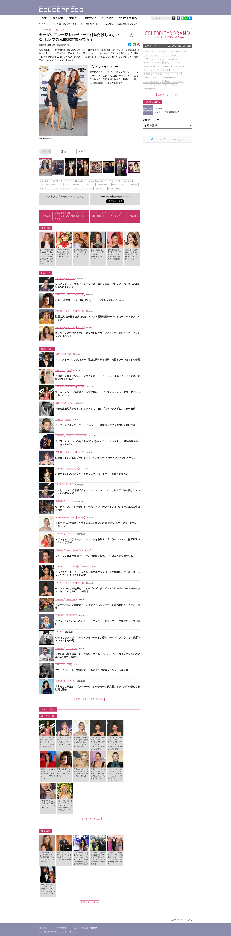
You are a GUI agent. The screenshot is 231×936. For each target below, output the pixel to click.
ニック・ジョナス (150, 81)
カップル (167, 63)
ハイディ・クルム (170, 85)
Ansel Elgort (100, 188)
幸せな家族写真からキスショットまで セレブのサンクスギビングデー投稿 (95, 408)
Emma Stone (94, 181)
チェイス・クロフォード (82, 188)
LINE (186, 18)
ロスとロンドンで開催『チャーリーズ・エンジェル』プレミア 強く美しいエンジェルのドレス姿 (97, 285)
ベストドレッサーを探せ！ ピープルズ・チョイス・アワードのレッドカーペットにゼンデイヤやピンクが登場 (97, 590)
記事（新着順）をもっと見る (89, 699)
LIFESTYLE (90, 18)
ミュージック (81, 436)
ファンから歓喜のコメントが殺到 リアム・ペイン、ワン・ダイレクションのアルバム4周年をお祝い (97, 655)
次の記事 (133, 216)
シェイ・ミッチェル (151, 85)
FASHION (58, 18)
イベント (71, 294)
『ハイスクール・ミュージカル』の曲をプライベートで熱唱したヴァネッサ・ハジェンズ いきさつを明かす (97, 573)
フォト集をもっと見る (89, 819)
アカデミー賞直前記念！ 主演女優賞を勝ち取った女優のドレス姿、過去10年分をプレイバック (131, 255)
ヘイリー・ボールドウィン (154, 59)
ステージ (70, 436)
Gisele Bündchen (169, 77)
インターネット (72, 468)
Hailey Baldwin (174, 59)
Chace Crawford (114, 188)
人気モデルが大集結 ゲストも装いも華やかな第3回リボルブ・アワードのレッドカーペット (97, 524)
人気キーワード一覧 (167, 95)
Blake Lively (81, 181)
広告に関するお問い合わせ (85, 928)
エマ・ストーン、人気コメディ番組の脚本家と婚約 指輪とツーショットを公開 (97, 359)
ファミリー (65, 30)
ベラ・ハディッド (173, 74)
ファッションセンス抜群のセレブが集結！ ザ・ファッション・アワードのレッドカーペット (97, 394)
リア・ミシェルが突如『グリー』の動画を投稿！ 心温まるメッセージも (94, 556)
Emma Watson (103, 185)
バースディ (163, 52)
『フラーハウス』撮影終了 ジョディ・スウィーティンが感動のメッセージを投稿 (97, 606)
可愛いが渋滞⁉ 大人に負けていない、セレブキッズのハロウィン (90, 300)
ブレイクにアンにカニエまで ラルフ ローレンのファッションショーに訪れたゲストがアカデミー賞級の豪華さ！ (46, 256)
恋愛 (69, 354)
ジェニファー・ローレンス (50, 185)
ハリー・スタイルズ (110, 181)
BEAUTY (73, 18)
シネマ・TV (71, 534)
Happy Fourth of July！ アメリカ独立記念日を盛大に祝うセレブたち (63, 253)
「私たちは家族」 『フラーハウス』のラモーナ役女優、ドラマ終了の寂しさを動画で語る (97, 688)
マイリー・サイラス (151, 66)
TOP (44, 18)
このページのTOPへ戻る (181, 920)
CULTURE (107, 18)
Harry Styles (126, 181)
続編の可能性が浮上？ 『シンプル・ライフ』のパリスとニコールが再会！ (70, 216)
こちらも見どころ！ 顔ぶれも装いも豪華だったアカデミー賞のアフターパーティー (97, 254)
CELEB (128, 18)
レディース (70, 278)
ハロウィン (179, 63)
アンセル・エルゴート (61, 188)
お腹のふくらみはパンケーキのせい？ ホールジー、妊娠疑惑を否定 (91, 474)
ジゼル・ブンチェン (151, 77)
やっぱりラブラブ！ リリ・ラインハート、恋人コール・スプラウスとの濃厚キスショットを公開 (97, 639)
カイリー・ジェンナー (152, 63)
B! (190, 18)
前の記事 (45, 216)
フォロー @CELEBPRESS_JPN (167, 139)
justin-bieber (177, 81)
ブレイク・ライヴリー (64, 181)
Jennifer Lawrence (71, 185)
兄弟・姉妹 (44, 188)
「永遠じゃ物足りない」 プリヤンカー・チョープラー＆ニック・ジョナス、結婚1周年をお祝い (97, 377)
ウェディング (180, 66)
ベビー (146, 52)
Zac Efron (133, 185)
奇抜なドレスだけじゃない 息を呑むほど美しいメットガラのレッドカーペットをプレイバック (97, 334)
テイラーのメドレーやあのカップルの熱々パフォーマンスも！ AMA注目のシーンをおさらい (96, 443)
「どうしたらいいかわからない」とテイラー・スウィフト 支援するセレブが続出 (97, 623)
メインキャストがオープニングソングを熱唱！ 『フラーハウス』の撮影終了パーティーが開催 (97, 541)
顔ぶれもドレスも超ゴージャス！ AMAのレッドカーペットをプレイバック (95, 457)
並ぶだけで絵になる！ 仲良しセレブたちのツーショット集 (80, 253)
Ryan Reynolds (149, 88)
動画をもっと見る (89, 902)
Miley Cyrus (167, 66)
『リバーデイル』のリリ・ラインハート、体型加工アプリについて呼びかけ (95, 425)
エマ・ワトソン (88, 185)
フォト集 (54, 30)
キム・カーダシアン (179, 52)
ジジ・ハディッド (150, 55)
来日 (154, 52)
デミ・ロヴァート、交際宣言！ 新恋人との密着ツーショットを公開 (91, 670)
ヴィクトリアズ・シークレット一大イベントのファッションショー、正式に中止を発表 (97, 508)
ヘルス (68, 419)
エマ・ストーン (46, 181)
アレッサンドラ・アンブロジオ (155, 70)
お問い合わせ (60, 928)
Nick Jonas (165, 81)
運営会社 (43, 928)
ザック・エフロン (119, 185)
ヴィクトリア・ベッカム (153, 74)
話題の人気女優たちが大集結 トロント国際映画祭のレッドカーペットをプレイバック (97, 318)
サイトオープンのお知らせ (166, 112)
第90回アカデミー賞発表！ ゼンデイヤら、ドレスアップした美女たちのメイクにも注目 (114, 254)
